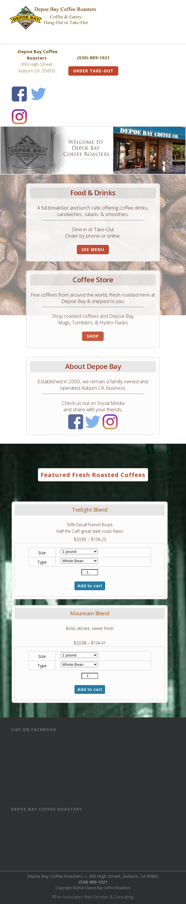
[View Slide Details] (93, 150)
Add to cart (89, 585)
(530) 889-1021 (93, 882)
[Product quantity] (89, 572)
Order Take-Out (93, 71)
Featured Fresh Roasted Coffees (93, 475)
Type (42, 562)
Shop (93, 336)
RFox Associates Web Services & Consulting (92, 897)
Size (42, 552)
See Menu (92, 249)
